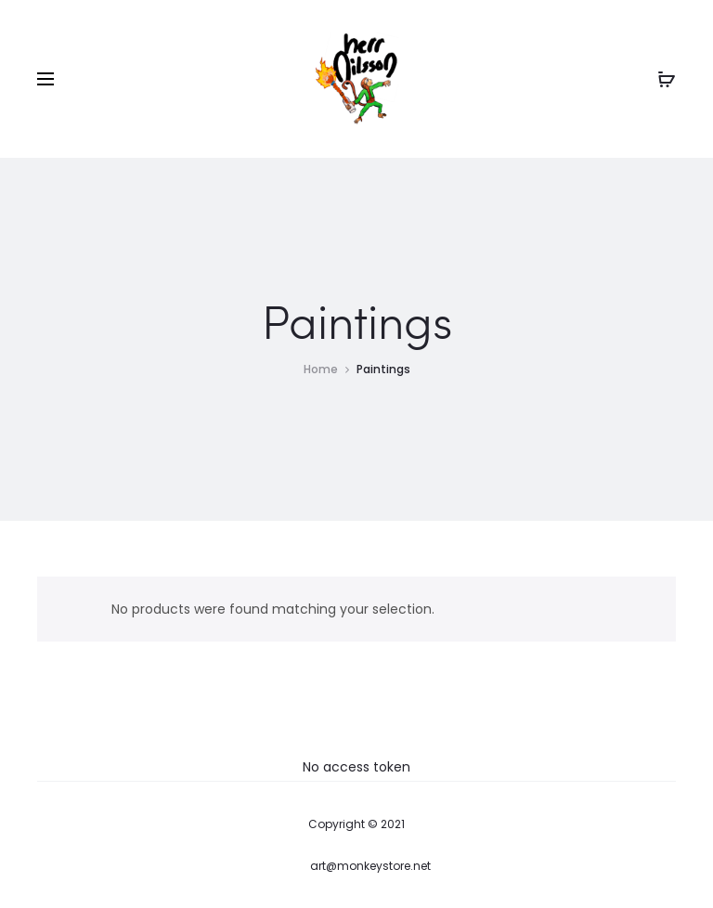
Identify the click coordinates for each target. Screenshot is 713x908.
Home (321, 369)
